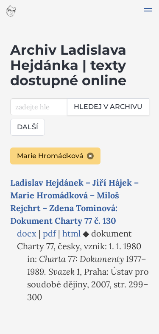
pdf (49, 233)
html (71, 233)
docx (26, 233)
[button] (147, 11)
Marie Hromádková (55, 156)
